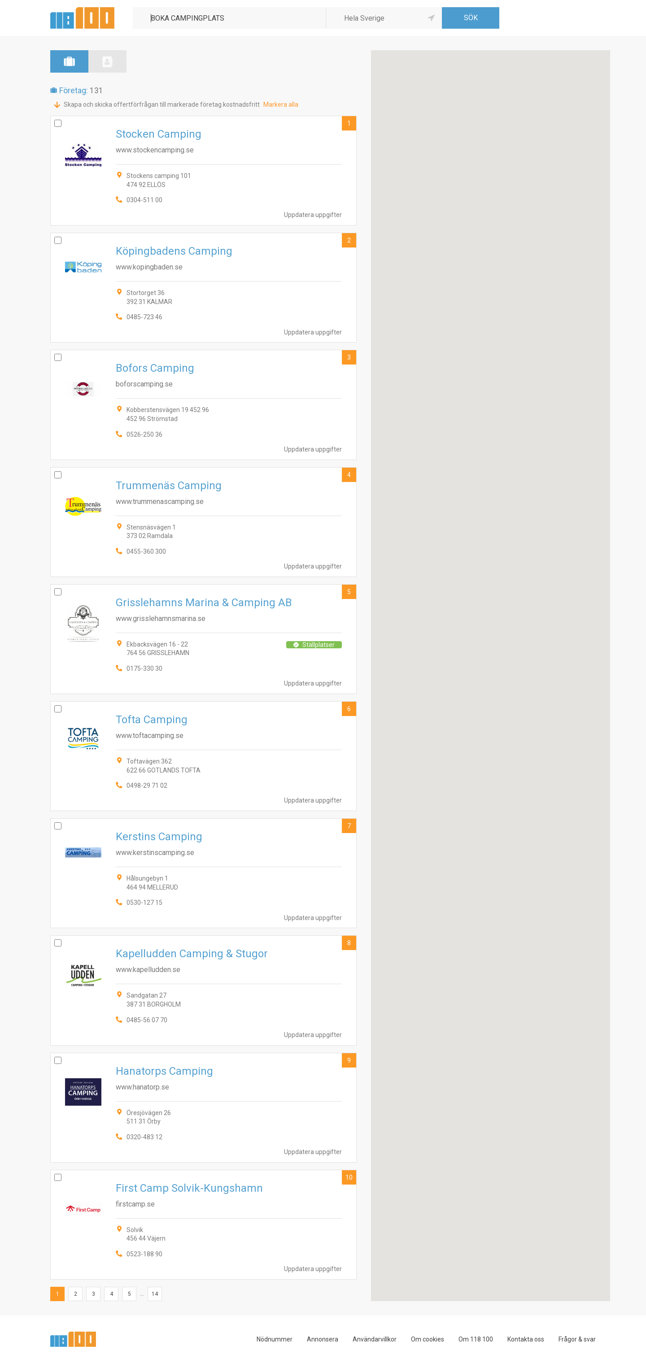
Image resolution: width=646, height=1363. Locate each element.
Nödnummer (274, 1339)
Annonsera (322, 1339)
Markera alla (280, 104)
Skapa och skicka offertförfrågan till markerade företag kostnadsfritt (162, 104)
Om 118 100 (475, 1339)
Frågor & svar (577, 1339)
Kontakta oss (525, 1339)
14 (155, 1294)
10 (349, 1177)
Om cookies (427, 1339)
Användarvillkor (375, 1339)
